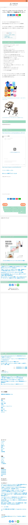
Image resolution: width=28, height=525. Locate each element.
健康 (2, 407)
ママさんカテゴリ (8, 211)
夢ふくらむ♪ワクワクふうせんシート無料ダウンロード (12, 384)
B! (13, 198)
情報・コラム (4, 410)
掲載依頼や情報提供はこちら (7, 394)
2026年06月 (3, 474)
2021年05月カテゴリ (7, 208)
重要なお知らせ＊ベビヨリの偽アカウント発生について (12, 379)
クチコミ (3, 412)
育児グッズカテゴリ (15, 211)
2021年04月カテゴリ (21, 207)
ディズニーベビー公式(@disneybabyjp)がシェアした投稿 (14, 164)
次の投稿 (5, 204)
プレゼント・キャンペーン (6, 406)
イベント (3, 401)
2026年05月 (3, 472)
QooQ (16, 524)
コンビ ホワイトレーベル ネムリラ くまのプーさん (12, 117)
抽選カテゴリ (23, 211)
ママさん (3, 441)
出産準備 (3, 451)
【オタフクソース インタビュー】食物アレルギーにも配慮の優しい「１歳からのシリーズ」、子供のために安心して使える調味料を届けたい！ (14, 494)
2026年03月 (3, 469)
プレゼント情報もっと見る (7, 170)
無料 (2, 447)
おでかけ (3, 409)
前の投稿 (23, 204)
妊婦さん (3, 445)
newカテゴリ (14, 208)
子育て (2, 404)
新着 (2, 400)
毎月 (2, 450)
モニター (3, 448)
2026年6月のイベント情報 (21, 367)
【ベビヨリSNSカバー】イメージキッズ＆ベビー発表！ (14, 260)
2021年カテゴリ (14, 207)
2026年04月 (3, 471)
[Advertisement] (14, 184)
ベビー (2, 442)
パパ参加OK (3, 463)
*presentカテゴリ (7, 207)
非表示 (10, 33)
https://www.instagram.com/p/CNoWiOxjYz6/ (11, 167)
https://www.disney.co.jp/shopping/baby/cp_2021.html (13, 132)
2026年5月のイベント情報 (21, 368)
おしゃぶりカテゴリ (21, 208)
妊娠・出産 (3, 403)
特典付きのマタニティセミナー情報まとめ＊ (10, 361)
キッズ (2, 444)
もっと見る (6, 506)
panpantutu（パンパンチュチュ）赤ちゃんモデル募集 (12, 272)
